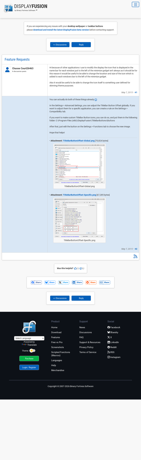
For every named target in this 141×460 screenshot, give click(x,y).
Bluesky (112, 332)
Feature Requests (17, 59)
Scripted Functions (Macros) (60, 354)
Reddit (112, 347)
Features (55, 337)
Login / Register (29, 367)
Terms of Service (87, 352)
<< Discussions (60, 44)
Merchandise (57, 370)
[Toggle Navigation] (135, 4)
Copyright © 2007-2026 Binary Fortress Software (70, 386)
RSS (110, 352)
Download (56, 332)
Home (54, 327)
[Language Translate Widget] (29, 338)
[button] (24, 8)
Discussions (85, 332)
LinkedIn (113, 342)
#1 (136, 92)
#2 (136, 249)
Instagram (113, 357)
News (82, 327)
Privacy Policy (86, 347)
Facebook (113, 327)
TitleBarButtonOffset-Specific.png (79, 195)
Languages (56, 360)
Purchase (29, 358)
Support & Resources (89, 342)
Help (53, 365)
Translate (29, 345)
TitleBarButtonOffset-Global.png (79, 140)
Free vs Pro (57, 342)
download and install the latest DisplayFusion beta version (61, 30)
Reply (81, 44)
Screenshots (57, 347)
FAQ (81, 337)
